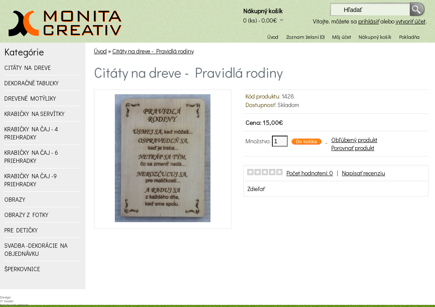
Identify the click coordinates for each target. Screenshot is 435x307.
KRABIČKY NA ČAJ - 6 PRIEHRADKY (31, 156)
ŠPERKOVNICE (22, 269)
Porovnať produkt (352, 148)
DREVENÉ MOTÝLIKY (30, 98)
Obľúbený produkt (354, 140)
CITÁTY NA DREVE (27, 68)
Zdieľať (256, 189)
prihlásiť (368, 21)
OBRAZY (14, 199)
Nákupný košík (375, 36)
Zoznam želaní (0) (305, 36)
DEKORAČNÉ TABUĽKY (31, 83)
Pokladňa (409, 36)
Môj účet (341, 36)
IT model (6, 301)
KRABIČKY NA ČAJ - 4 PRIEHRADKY (31, 133)
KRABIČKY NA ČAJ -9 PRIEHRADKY (30, 180)
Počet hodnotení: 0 (309, 173)
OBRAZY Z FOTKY (26, 215)
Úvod (272, 36)
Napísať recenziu (363, 173)
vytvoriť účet (411, 21)
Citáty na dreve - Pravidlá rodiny (153, 51)
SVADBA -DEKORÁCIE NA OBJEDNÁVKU (35, 249)
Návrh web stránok (14, 305)
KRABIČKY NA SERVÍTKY (34, 114)
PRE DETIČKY (21, 230)
